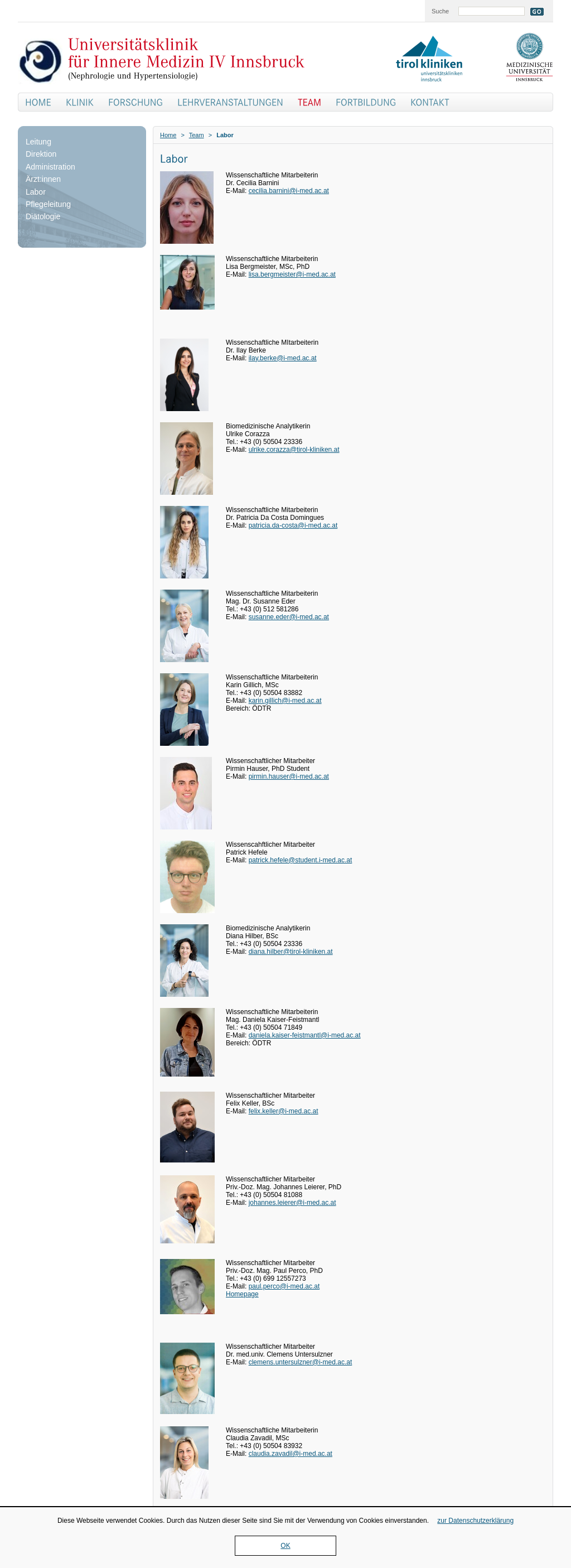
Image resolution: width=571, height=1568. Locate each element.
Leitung (38, 141)
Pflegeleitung (48, 204)
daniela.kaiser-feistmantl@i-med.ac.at (305, 1035)
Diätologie (43, 216)
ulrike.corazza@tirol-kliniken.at (294, 449)
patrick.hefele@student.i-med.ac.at (300, 860)
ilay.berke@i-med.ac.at (283, 358)
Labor (36, 191)
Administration (50, 166)
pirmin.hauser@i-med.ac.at (289, 776)
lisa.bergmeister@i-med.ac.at (292, 274)
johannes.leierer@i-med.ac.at (292, 1203)
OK (285, 1546)
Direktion (41, 153)
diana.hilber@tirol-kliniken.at (291, 952)
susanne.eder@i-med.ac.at (289, 617)
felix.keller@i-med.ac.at (283, 1111)
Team (196, 135)
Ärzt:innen (43, 179)
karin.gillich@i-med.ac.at (285, 701)
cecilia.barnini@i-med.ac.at (289, 191)
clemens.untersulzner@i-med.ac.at (300, 1362)
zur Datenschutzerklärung (475, 1520)
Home (168, 135)
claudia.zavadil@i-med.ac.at (290, 1454)
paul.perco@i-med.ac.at (284, 1286)
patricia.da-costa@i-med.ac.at (293, 525)
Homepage (242, 1294)
